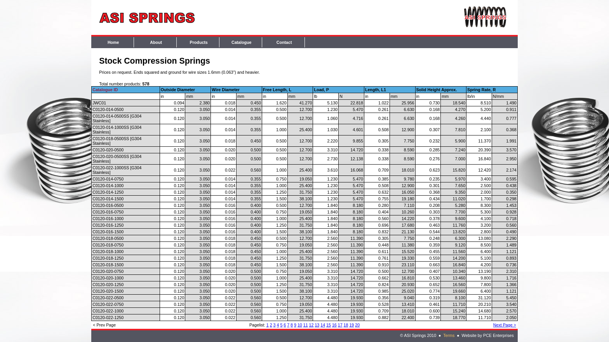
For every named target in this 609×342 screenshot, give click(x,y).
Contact (284, 42)
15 (328, 325)
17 (340, 325)
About (156, 42)
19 (351, 325)
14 (322, 325)
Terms (448, 335)
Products (199, 42)
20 (357, 325)
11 (305, 325)
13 (317, 325)
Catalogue (241, 42)
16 (334, 325)
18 (346, 325)
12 (311, 325)
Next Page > (504, 325)
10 (300, 325)
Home (113, 42)
